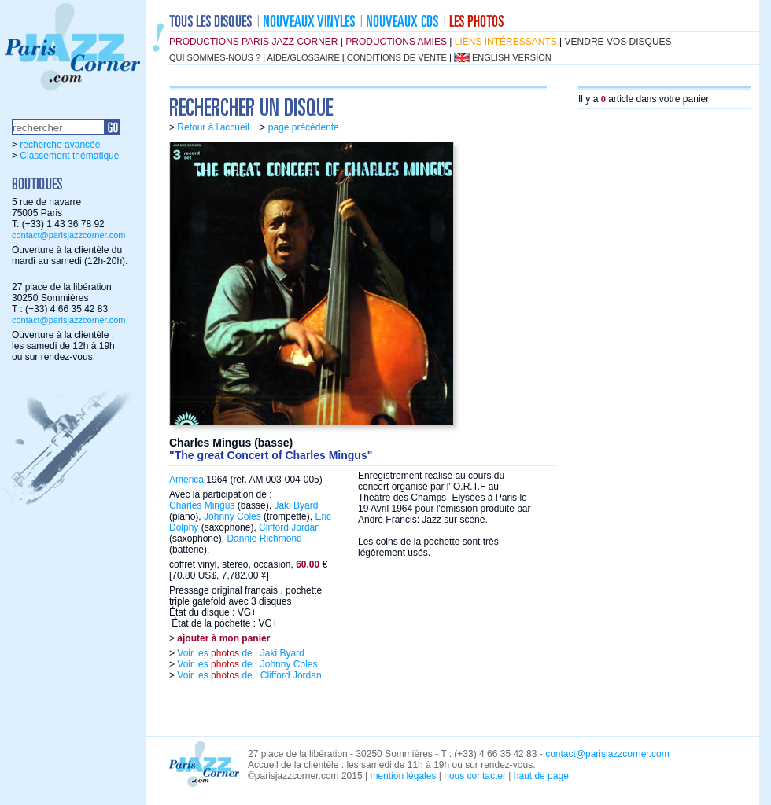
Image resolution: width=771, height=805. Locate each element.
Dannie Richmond (264, 538)
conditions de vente (397, 57)
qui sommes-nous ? (214, 57)
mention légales (403, 775)
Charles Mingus (201, 505)
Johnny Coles (232, 516)
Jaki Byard (296, 505)
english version (512, 57)
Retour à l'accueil (213, 127)
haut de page (541, 775)
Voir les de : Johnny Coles (246, 664)
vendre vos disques (618, 41)
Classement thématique (69, 155)
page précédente (303, 127)
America (186, 479)
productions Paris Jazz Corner (253, 41)
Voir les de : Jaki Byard (239, 653)
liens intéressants (506, 41)
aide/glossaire (303, 57)
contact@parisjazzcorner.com (68, 235)
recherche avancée (60, 144)
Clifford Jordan (289, 527)
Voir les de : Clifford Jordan (248, 675)
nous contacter (475, 775)
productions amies (396, 41)
